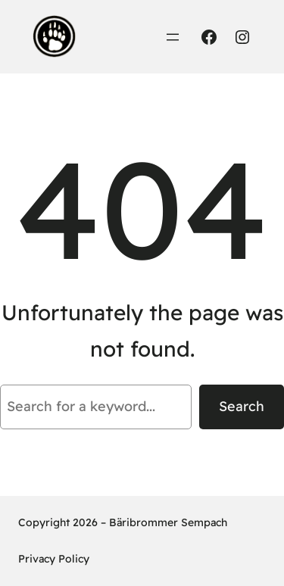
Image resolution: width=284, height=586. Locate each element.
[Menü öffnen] (173, 37)
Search (241, 406)
